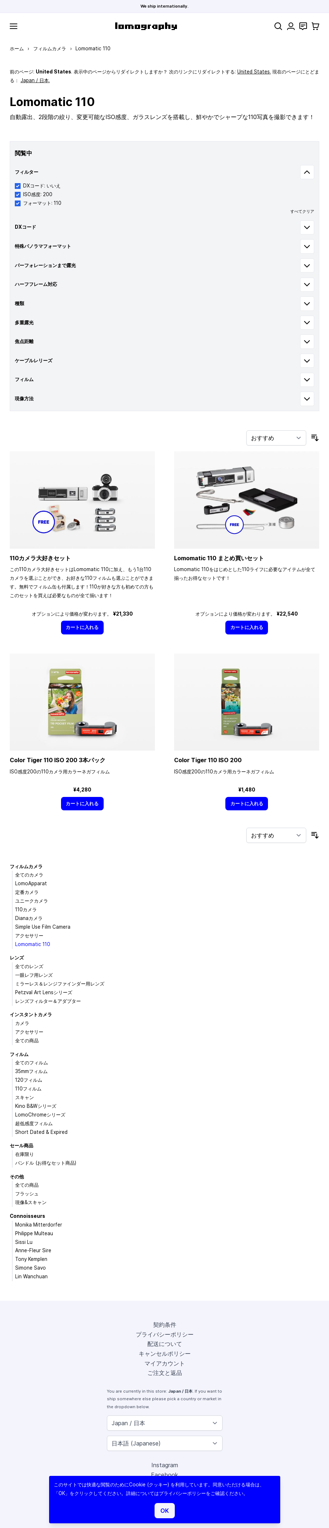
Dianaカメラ (29, 918)
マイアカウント (164, 1363)
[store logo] (146, 26)
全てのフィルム (31, 1062)
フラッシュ (27, 1193)
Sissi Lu (24, 1242)
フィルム (19, 1054)
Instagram (164, 1465)
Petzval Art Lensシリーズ (43, 992)
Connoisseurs (27, 1216)
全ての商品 (27, 1040)
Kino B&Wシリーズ (35, 1106)
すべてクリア (302, 211)
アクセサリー (29, 935)
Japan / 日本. (35, 80)
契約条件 (164, 1324)
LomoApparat (31, 883)
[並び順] (276, 438)
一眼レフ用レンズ (34, 975)
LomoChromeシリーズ (40, 1115)
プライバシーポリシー (165, 1334)
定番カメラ (27, 892)
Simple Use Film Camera (42, 927)
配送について (164, 1343)
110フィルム (28, 1089)
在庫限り (24, 1154)
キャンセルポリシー (165, 1353)
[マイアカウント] (291, 26)
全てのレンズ (29, 966)
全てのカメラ (29, 875)
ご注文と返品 (164, 1372)
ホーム (17, 48)
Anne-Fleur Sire (33, 1250)
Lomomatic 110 (32, 944)
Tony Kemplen (31, 1259)
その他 (17, 1176)
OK (164, 1510)
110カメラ (26, 909)
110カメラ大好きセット (40, 558)
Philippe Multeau (34, 1233)
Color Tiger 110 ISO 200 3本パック (57, 760)
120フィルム (28, 1080)
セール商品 (21, 1145)
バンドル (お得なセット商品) (45, 1163)
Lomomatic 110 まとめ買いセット (219, 558)
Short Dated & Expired (41, 1132)
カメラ (22, 1023)
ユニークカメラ (31, 901)
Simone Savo (30, 1268)
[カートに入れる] (82, 627)
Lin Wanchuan (31, 1276)
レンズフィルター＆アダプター (48, 1001)
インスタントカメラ (31, 1014)
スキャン (24, 1097)
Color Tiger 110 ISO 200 (208, 760)
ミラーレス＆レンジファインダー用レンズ (59, 984)
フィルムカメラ (49, 48)
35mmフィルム (31, 1071)
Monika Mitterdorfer (38, 1225)
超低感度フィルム (34, 1123)
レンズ (17, 958)
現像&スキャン (31, 1202)
